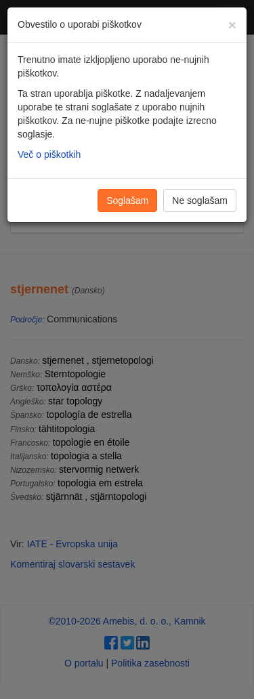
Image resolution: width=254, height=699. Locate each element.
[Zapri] (232, 25)
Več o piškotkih (49, 154)
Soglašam (127, 200)
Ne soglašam (200, 200)
